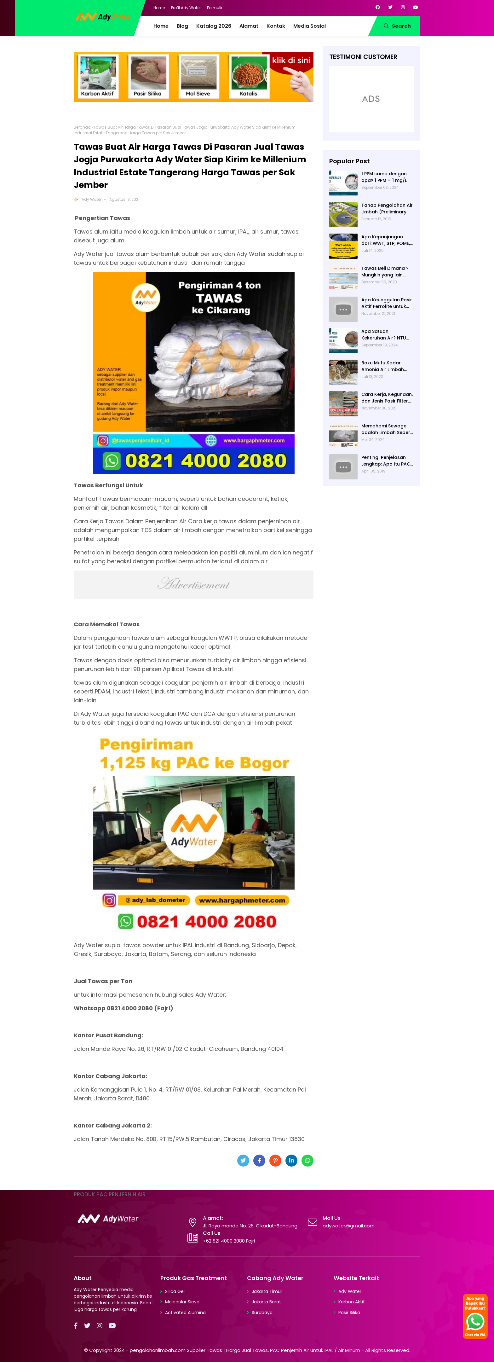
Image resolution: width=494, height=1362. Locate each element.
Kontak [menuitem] (276, 26)
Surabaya (262, 1312)
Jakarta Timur (267, 1291)
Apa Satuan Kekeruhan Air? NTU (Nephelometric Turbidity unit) (383, 334)
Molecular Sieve (182, 1302)
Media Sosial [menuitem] (309, 26)
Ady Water (91, 199)
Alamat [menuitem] (248, 26)
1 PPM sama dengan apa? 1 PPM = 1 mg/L (384, 177)
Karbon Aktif (351, 1302)
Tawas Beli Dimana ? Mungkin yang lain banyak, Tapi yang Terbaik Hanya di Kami (387, 271)
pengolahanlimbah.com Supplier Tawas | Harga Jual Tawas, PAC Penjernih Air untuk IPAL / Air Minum (245, 1350)
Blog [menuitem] (182, 26)
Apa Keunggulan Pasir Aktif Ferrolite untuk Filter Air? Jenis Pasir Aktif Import (386, 303)
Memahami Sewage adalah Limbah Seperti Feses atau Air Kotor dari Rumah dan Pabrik (387, 429)
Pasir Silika (349, 1312)
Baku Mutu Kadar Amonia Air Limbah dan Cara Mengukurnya (382, 366)
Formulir (214, 7)
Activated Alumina (185, 1312)
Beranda (82, 127)
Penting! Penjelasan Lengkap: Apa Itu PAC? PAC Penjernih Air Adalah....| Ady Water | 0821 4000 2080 (387, 460)
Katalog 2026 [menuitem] (213, 26)
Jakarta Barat (266, 1302)
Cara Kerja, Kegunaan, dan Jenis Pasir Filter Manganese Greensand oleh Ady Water (387, 397)
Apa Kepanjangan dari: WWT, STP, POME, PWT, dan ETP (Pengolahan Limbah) (386, 240)
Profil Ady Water (186, 7)
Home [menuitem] (161, 26)
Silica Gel (175, 1291)
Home (159, 7)
